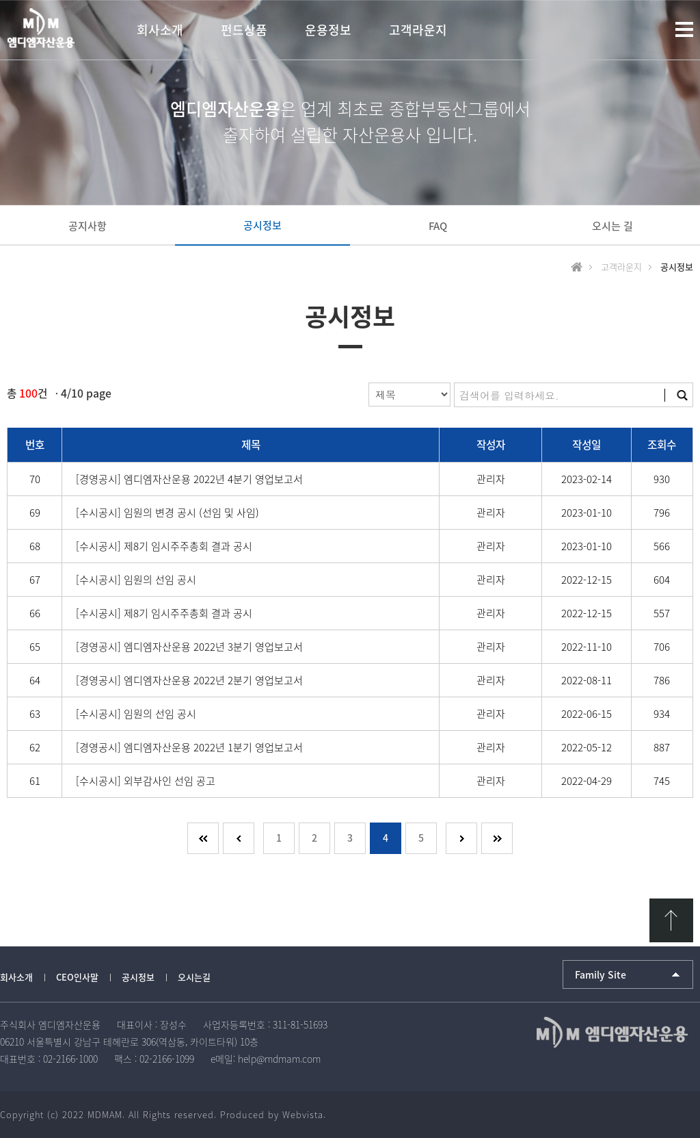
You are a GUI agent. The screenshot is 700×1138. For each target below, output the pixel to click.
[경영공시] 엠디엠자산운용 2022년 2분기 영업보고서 (189, 680)
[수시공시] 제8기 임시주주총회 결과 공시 (164, 546)
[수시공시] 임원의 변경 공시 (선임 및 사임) (167, 512)
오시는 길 (612, 225)
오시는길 (194, 976)
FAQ (438, 225)
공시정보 (262, 225)
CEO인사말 (77, 976)
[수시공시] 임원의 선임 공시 (136, 579)
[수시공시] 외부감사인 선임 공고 (145, 780)
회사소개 (16, 976)
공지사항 (87, 225)
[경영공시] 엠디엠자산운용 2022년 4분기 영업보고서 (189, 479)
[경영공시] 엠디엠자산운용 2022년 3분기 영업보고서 (189, 646)
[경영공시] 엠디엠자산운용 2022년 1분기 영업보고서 (189, 747)
